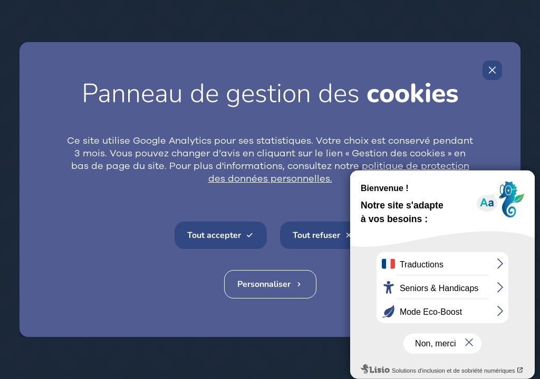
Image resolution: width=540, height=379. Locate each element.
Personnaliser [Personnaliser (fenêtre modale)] (264, 284)
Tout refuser (316, 235)
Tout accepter (214, 235)
